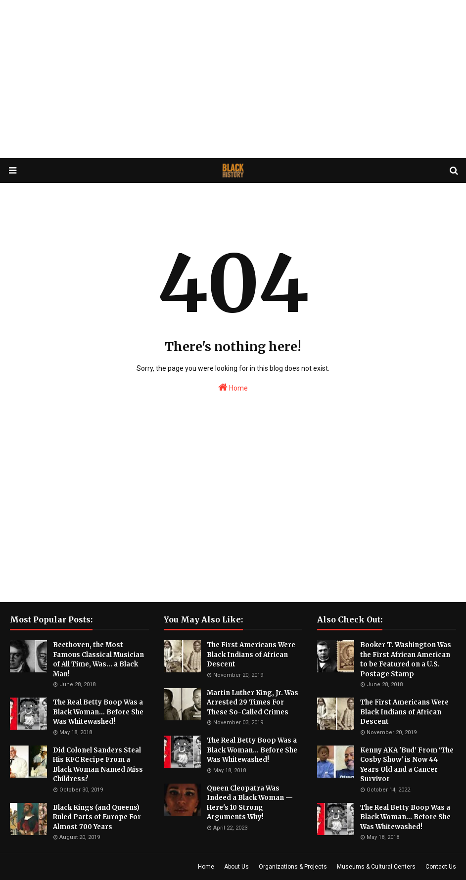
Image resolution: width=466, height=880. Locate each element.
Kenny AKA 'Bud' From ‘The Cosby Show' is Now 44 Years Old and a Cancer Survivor (407, 765)
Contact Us (440, 866)
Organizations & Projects (293, 866)
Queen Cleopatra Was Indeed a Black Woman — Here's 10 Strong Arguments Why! (250, 803)
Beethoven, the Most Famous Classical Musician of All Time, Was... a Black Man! (98, 659)
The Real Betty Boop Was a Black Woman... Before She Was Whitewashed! (98, 712)
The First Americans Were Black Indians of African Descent (251, 654)
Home (233, 387)
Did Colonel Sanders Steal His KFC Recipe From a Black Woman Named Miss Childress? (98, 765)
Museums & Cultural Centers (376, 866)
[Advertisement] (233, 79)
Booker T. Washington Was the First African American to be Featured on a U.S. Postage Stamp (405, 659)
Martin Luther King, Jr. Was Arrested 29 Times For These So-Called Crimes (252, 702)
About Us (236, 866)
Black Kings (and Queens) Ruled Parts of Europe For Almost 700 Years (97, 817)
